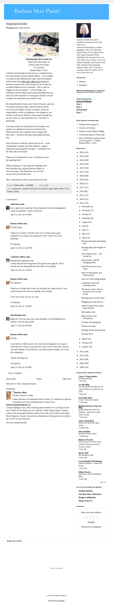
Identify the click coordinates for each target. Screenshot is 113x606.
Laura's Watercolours (88, 376)
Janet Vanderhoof (86, 421)
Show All (103, 482)
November (86, 210)
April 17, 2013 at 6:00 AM (21, 325)
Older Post (66, 379)
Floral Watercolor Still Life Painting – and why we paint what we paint (89, 412)
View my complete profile (16, 422)
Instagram (83, 85)
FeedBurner (96, 527)
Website (82, 82)
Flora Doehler (84, 431)
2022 (82, 168)
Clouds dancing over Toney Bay (92, 135)
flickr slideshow (61, 595)
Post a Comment (15, 373)
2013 (82, 203)
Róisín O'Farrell (86, 440)
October (85, 214)
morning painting (85, 378)
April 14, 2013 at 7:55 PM (20, 306)
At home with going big (91, 322)
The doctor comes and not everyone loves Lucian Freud (92, 291)
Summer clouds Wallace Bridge (91, 131)
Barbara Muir (16, 223)
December (86, 206)
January (85, 347)
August (85, 222)
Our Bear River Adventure (90, 494)
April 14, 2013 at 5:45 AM (21, 270)
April (84, 238)
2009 (82, 363)
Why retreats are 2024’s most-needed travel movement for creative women (90, 444)
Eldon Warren (85, 472)
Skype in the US (85, 501)
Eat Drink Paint (85, 398)
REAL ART (84, 453)
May (84, 234)
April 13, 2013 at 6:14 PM (20, 214)
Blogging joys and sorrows (92, 302)
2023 (82, 164)
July (84, 226)
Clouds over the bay (87, 128)
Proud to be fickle (89, 326)
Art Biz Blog (84, 385)
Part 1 (79, 104)
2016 (82, 191)
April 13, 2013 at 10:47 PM (21, 248)
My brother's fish (88, 312)
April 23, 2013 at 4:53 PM (20, 367)
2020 (82, 176)
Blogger (61, 601)
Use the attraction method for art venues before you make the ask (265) (91, 389)
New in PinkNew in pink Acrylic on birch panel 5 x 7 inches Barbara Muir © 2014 (92, 140)
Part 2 (79, 107)
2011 (82, 355)
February (86, 343)
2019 (82, 180)
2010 (82, 359)
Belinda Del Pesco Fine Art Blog (90, 407)
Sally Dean (15, 204)
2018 (82, 183)
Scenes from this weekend (88, 400)
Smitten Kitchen (85, 491)
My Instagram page (86, 455)
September (86, 218)
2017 (82, 187)
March (85, 339)
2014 (82, 199)
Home (39, 379)
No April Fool (87, 334)
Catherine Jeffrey (18, 257)
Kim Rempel (15, 315)
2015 (82, 195)
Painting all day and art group (93, 330)
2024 (82, 160)
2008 (82, 367)
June (84, 230)
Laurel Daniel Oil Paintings (90, 461)
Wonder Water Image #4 (88, 124)
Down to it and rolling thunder (94, 279)
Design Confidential (87, 497)
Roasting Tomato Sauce (88, 433)
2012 (82, 351)
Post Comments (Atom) (26, 384)
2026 (82, 152)
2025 (82, 156)
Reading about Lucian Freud (93, 298)
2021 (82, 172)
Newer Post (11, 379)
